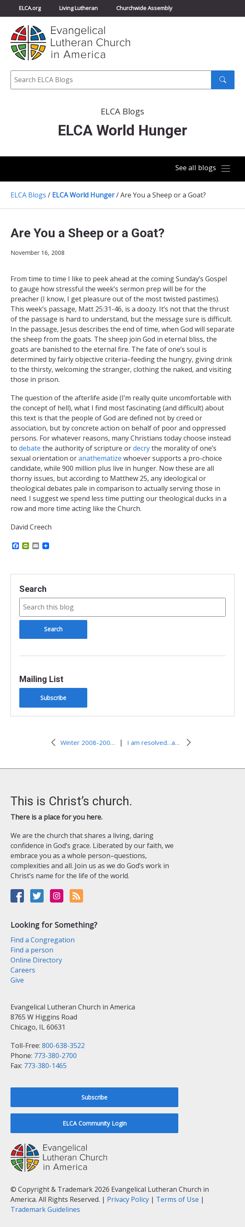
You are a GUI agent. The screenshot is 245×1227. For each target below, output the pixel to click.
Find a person (31, 950)
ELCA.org (30, 8)
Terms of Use (177, 1199)
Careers (22, 970)
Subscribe (53, 698)
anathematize (100, 458)
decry (142, 448)
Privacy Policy (128, 1199)
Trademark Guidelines (45, 1209)
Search (33, 589)
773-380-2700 (55, 1055)
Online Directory (36, 960)
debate (30, 448)
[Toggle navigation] (203, 168)
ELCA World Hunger (83, 195)
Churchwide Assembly (144, 8)
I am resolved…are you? (154, 742)
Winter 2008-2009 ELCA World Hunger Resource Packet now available (87, 742)
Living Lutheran (78, 8)
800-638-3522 (63, 1045)
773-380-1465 (45, 1065)
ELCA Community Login (95, 1123)
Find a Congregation (42, 939)
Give (17, 980)
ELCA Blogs (28, 195)
